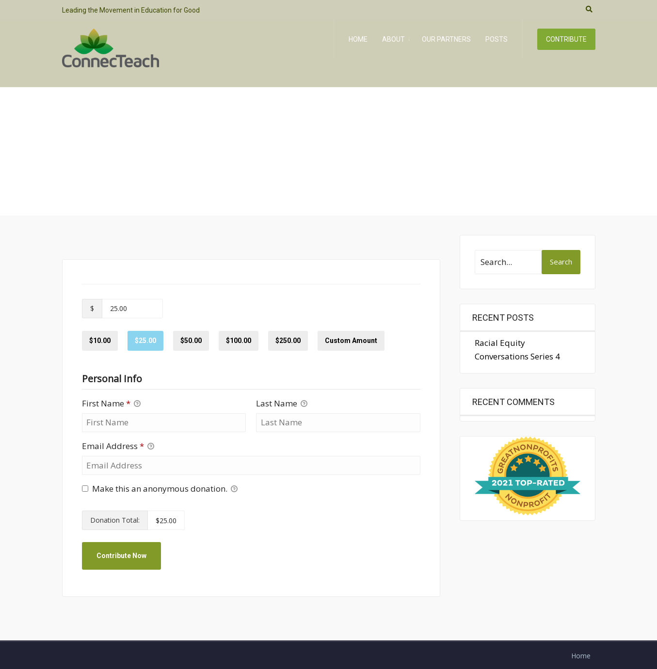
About (393, 39)
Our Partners (446, 39)
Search (561, 261)
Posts (496, 39)
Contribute (566, 39)
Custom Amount (351, 340)
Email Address (118, 446)
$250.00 (288, 340)
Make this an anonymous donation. (160, 489)
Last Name (281, 404)
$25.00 (145, 340)
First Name (111, 404)
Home (358, 39)
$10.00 (100, 340)
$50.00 (191, 340)
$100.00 (238, 340)
